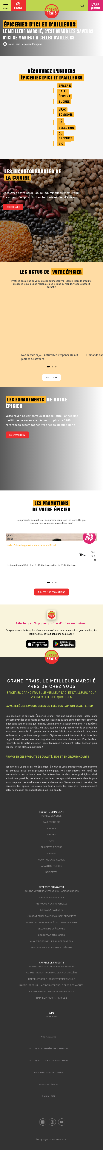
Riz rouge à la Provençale (51, 903)
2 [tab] (53, 368)
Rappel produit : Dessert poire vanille (51, 978)
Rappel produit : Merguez (51, 997)
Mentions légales (49, 1084)
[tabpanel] (51, 326)
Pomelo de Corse (51, 815)
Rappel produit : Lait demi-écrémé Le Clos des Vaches (51, 985)
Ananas (51, 828)
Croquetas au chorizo (51, 934)
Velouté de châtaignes (51, 928)
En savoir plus (17, 434)
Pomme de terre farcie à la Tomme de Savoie (52, 922)
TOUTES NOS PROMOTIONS (51, 592)
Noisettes (51, 871)
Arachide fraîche (51, 865)
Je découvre (13, 207)
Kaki (51, 840)
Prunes (51, 834)
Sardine (51, 853)
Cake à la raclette (51, 909)
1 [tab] (48, 368)
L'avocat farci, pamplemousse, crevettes (51, 915)
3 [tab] (57, 368)
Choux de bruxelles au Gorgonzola (51, 941)
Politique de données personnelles (48, 1048)
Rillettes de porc (51, 847)
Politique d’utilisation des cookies (48, 1060)
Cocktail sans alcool (51, 859)
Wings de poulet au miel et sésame (51, 947)
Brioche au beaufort (51, 897)
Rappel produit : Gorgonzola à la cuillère (51, 972)
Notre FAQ (52, 1016)
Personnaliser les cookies (48, 1072)
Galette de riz (51, 821)
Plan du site (48, 1096)
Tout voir (51, 377)
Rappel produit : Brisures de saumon (51, 966)
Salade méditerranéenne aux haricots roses (51, 890)
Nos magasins (48, 1036)
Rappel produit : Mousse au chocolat (51, 991)
